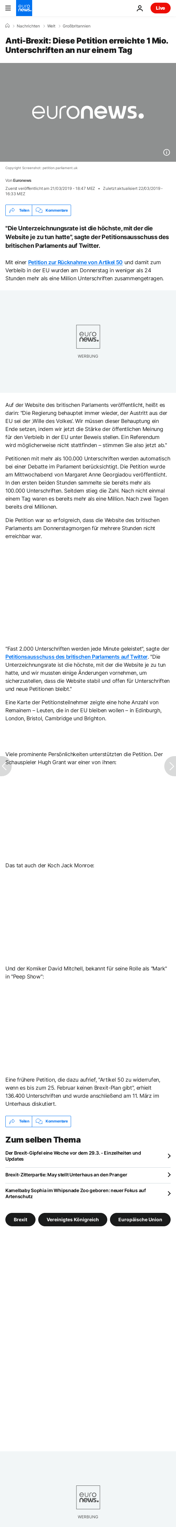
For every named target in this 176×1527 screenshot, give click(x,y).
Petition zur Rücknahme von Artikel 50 (75, 262)
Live (160, 8)
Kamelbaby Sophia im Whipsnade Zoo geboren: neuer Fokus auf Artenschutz (75, 1193)
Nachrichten (28, 26)
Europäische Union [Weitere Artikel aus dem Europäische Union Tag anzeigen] (140, 1219)
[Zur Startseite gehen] (24, 8)
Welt (51, 26)
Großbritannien (77, 26)
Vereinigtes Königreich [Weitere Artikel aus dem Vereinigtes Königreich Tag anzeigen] (73, 1219)
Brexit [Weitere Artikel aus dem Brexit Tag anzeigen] (20, 1219)
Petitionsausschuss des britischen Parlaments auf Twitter (76, 656)
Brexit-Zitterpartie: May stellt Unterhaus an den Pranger (66, 1174)
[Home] (7, 25)
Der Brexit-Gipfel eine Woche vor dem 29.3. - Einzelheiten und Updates (73, 1156)
